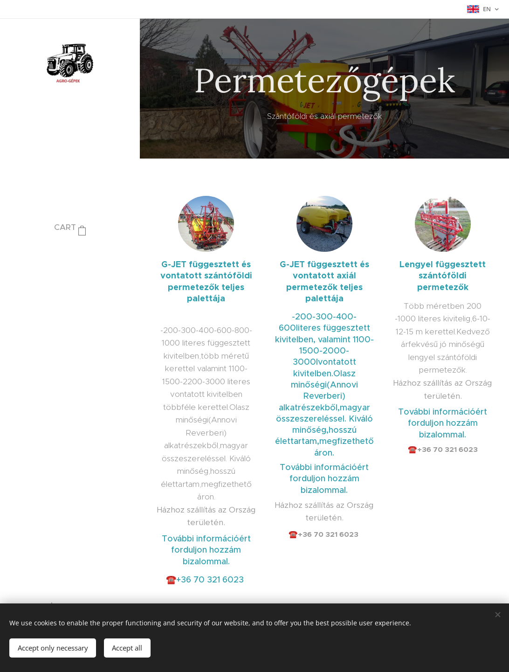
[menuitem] (70, 255)
